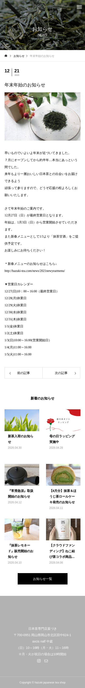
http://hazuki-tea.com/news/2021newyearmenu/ (35, 271)
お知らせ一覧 (42, 579)
